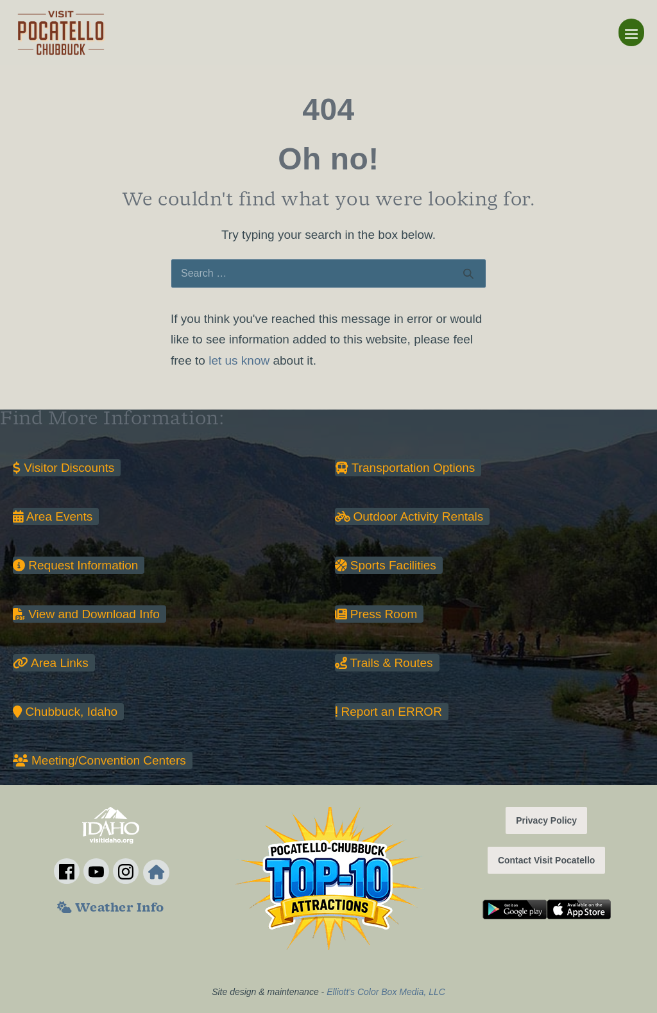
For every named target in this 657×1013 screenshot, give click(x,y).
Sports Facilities (385, 565)
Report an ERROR (388, 711)
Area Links (51, 663)
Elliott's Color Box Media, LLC (386, 992)
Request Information (75, 565)
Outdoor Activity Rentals (409, 516)
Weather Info (110, 909)
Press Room (376, 614)
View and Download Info (86, 614)
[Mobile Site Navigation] (631, 32)
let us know (239, 360)
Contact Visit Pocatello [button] (546, 860)
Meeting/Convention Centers (99, 760)
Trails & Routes (384, 663)
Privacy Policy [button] (546, 820)
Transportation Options (405, 467)
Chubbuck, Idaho (65, 711)
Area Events (52, 516)
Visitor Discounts (63, 467)
